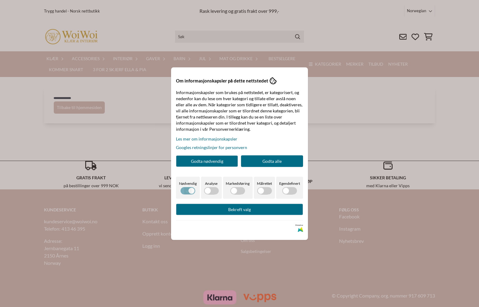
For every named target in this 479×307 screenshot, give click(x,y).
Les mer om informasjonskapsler (206, 138)
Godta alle (272, 160)
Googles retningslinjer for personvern (211, 147)
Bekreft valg (239, 209)
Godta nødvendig (207, 160)
